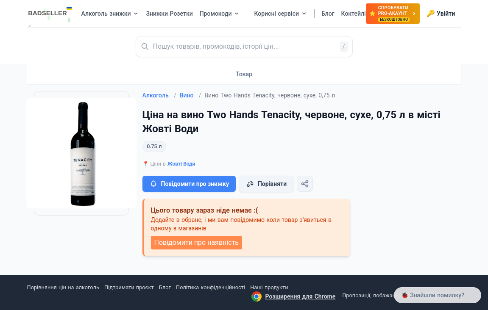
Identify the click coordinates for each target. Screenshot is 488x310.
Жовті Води (181, 164)
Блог (165, 287)
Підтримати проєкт (128, 287)
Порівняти (266, 184)
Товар (244, 74)
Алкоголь (159, 95)
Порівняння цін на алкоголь (63, 287)
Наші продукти (269, 287)
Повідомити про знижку (189, 184)
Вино (190, 95)
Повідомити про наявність (196, 242)
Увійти (441, 13)
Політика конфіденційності (210, 287)
